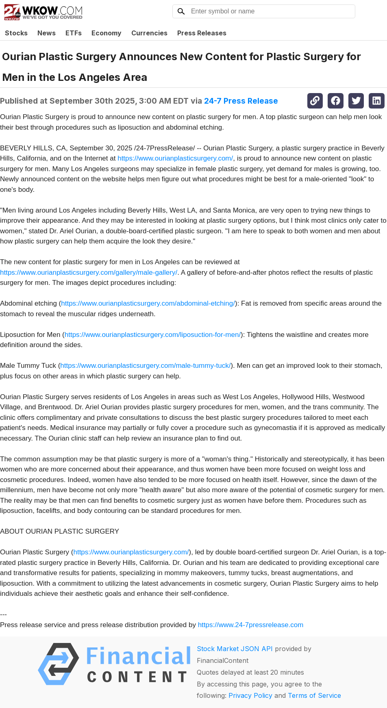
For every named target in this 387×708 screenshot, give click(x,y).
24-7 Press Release (241, 101)
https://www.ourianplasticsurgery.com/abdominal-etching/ (148, 303)
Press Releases (201, 33)
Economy (106, 33)
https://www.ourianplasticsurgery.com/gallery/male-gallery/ (88, 272)
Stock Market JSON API (235, 649)
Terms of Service (314, 695)
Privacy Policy (250, 695)
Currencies (149, 33)
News (46, 33)
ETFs (73, 33)
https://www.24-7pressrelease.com (251, 625)
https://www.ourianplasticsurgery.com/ (175, 158)
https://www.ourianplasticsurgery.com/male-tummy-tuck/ (145, 365)
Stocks (16, 33)
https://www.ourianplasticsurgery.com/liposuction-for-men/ (153, 335)
